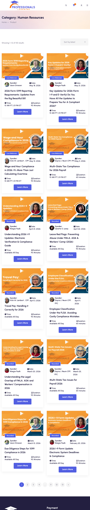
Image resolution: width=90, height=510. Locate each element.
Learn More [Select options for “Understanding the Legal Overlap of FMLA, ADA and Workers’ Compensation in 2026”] (22, 401)
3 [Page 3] (33, 485)
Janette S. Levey (61, 229)
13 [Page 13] (62, 485)
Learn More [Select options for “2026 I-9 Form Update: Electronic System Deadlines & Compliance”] (67, 469)
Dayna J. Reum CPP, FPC (65, 161)
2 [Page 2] (27, 485)
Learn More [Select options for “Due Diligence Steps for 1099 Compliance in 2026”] (22, 465)
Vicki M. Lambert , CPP (19, 161)
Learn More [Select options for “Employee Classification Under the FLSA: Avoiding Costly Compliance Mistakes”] (67, 329)
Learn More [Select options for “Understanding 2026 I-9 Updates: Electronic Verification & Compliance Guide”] (22, 258)
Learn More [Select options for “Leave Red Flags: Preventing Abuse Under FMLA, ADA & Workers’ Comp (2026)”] (67, 255)
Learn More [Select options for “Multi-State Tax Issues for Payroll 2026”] (67, 397)
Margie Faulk (60, 85)
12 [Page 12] (57, 485)
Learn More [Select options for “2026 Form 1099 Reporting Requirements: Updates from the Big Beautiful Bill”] (22, 111)
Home (4, 22)
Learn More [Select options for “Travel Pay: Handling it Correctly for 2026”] (22, 323)
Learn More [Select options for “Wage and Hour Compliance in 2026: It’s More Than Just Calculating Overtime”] (22, 187)
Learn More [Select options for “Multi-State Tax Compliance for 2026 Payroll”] (67, 183)
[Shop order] (74, 42)
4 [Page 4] (39, 485)
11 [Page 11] (50, 485)
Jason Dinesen (16, 85)
